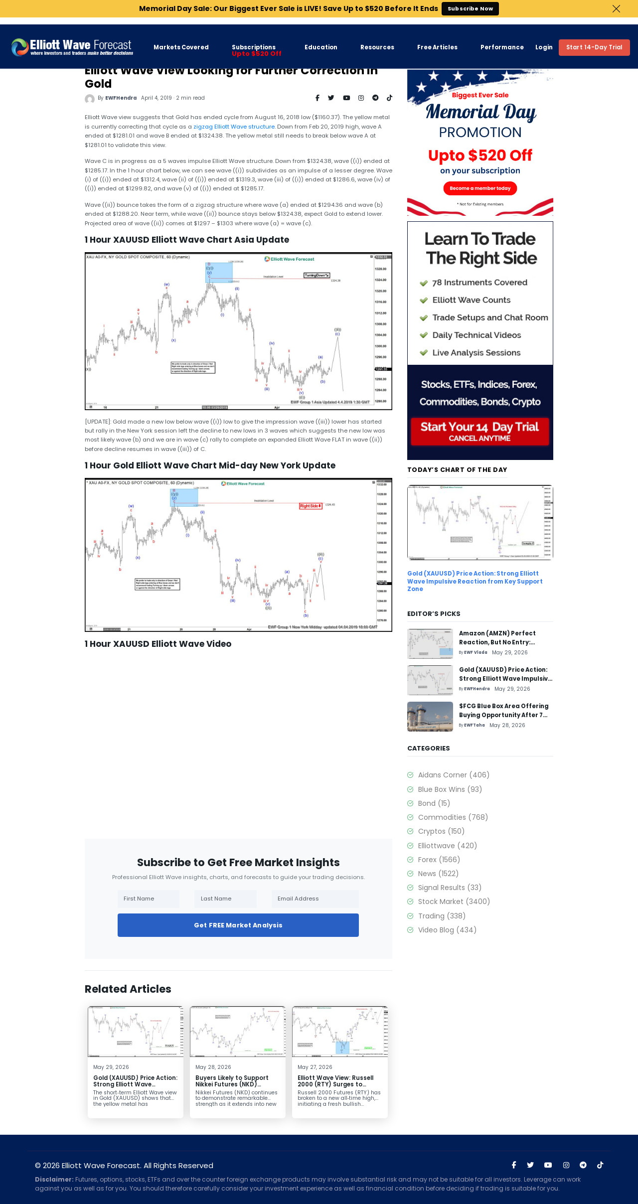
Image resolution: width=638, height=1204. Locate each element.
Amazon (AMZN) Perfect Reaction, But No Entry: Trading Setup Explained (498, 642)
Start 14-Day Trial (594, 40)
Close (617, 9)
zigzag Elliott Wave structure (234, 127)
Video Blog (447, 930)
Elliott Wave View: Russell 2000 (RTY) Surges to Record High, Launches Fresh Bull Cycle (335, 1088)
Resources (377, 40)
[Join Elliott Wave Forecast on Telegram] (583, 1165)
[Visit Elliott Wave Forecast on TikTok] (600, 1165)
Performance (502, 40)
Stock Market (454, 901)
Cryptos (441, 831)
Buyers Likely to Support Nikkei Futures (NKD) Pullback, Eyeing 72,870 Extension (232, 1088)
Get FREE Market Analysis (238, 925)
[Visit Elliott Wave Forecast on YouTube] (548, 1165)
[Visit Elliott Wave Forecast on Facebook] (514, 1165)
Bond (434, 803)
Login (544, 40)
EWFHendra (121, 98)
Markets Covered (181, 40)
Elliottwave (448, 846)
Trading (442, 916)
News (438, 874)
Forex (439, 860)
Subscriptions (257, 43)
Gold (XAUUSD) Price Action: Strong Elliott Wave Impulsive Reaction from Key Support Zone (135, 1088)
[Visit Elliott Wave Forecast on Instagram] (566, 1165)
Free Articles (437, 40)
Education (321, 40)
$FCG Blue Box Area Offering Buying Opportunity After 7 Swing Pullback (504, 715)
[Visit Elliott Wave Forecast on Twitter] (530, 1165)
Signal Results (450, 888)
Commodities (453, 817)
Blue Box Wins (450, 789)
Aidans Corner (454, 775)
